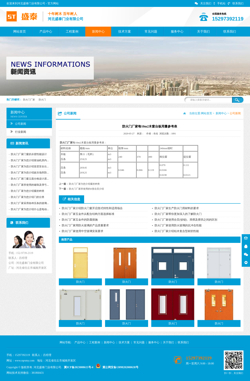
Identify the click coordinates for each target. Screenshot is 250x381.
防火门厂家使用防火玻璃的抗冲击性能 (178, 225)
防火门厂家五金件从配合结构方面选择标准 (88, 213)
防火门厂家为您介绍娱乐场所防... (28, 172)
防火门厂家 (29, 99)
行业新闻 (16, 131)
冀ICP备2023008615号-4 (78, 367)
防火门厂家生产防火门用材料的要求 (177, 208)
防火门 (42, 99)
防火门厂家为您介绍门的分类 (26, 197)
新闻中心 (98, 31)
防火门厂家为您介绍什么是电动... (28, 209)
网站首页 (19, 31)
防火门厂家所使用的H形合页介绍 (86, 188)
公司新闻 (16, 123)
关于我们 (203, 31)
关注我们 (203, 3)
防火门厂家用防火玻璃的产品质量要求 (85, 225)
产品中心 (45, 31)
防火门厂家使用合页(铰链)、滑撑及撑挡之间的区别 (186, 219)
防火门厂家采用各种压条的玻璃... (28, 203)
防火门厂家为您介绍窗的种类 (26, 190)
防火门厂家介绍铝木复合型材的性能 (177, 231)
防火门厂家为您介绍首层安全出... (28, 166)
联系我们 (235, 3)
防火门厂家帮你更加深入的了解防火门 (178, 213)
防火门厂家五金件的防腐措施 (80, 219)
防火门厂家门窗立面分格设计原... (28, 178)
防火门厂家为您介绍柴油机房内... (28, 160)
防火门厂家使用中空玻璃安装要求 (82, 231)
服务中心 (177, 31)
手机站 (220, 3)
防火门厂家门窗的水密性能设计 (27, 154)
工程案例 (72, 31)
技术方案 (124, 31)
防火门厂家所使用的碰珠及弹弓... (28, 184)
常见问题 (151, 31)
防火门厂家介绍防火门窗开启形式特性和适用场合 (92, 208)
